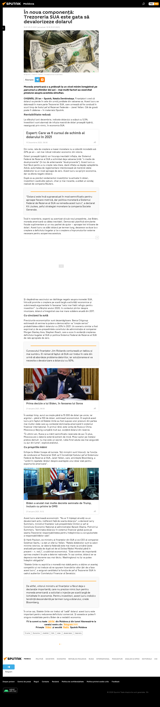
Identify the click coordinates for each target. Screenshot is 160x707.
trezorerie (78, 633)
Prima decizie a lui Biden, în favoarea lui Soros (54, 403)
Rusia (91, 659)
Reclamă (55, 681)
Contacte (45, 681)
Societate (50, 659)
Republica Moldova (77, 659)
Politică (39, 659)
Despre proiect (8, 681)
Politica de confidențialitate (73, 681)
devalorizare (68, 633)
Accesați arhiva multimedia (53, 74)
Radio (66, 627)
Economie (36, 633)
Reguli (36, 681)
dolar (59, 633)
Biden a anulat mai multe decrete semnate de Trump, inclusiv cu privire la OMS (59, 504)
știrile (51, 621)
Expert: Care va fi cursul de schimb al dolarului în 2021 (55, 135)
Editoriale (147, 659)
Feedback (115, 681)
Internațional (103, 659)
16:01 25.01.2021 (30, 27)
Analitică (45, 633)
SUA (52, 633)
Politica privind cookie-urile (98, 681)
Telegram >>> (71, 624)
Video (48, 627)
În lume (27, 633)
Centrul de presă (24, 681)
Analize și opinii (132, 659)
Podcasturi (117, 659)
